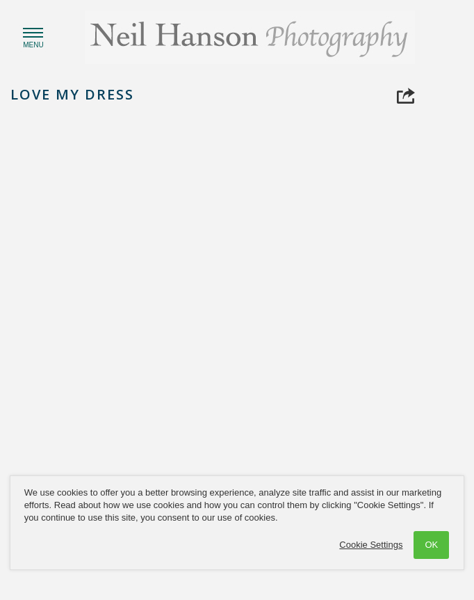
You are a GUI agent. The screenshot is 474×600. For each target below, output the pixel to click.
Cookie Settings (370, 544)
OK (431, 544)
